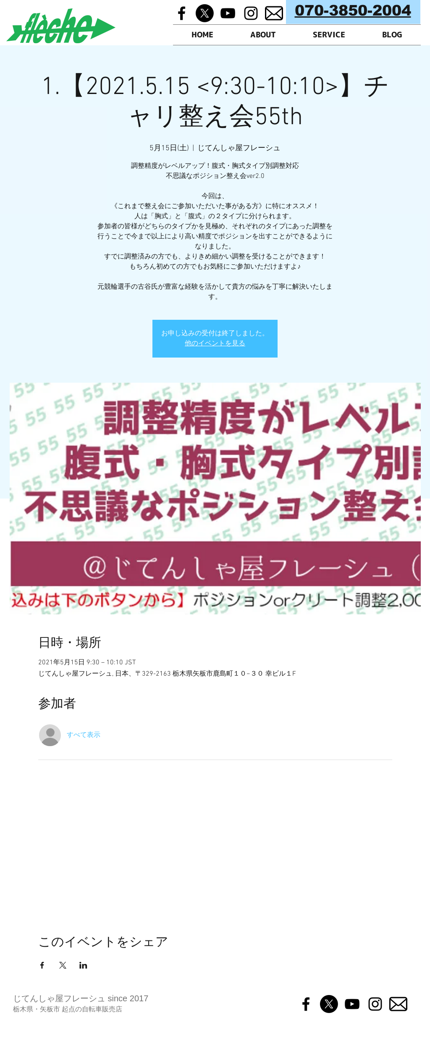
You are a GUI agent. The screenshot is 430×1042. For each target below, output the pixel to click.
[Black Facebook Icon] (182, 13)
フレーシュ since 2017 (105, 998)
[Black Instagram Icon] (251, 13)
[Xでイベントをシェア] (63, 965)
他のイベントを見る (215, 343)
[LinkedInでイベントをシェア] (83, 965)
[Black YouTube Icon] (228, 13)
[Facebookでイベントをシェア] (42, 965)
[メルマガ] (274, 13)
